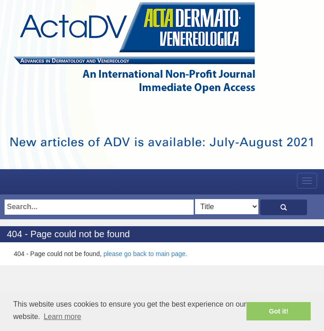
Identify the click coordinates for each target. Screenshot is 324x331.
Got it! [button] (278, 311)
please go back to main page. (145, 253)
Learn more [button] (62, 316)
